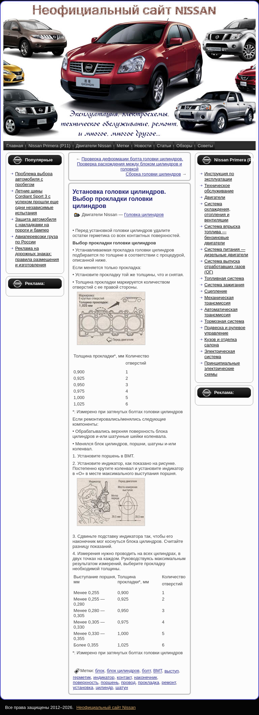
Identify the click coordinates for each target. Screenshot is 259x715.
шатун (121, 687)
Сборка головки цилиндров (153, 174)
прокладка (148, 682)
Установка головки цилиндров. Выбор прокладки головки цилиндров (119, 198)
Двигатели (214, 197)
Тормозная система (224, 321)
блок (100, 670)
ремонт (169, 682)
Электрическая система (219, 354)
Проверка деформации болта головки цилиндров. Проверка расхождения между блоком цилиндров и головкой (130, 163)
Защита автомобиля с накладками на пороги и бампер (35, 225)
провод (128, 682)
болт (146, 670)
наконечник (145, 677)
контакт (124, 677)
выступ (172, 670)
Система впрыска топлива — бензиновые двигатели (222, 234)
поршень (110, 682)
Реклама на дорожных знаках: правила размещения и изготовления (37, 256)
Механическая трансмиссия (219, 300)
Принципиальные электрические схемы (222, 369)
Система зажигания (224, 284)
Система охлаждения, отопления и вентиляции (217, 212)
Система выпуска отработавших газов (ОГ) (224, 267)
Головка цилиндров (144, 214)
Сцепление (215, 291)
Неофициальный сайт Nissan (106, 707)
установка (83, 687)
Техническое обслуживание (219, 188)
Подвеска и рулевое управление (224, 330)
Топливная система (224, 278)
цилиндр (104, 687)
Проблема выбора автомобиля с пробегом (34, 179)
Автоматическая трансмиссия (220, 312)
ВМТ (157, 670)
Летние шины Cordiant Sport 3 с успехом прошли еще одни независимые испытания (36, 201)
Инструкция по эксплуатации (219, 176)
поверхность (85, 682)
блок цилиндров (123, 670)
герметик (82, 677)
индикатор (103, 677)
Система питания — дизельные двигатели (226, 252)
